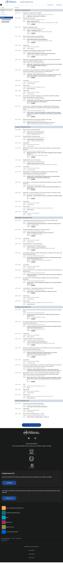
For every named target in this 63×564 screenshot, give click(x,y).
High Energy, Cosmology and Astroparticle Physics (13, 508)
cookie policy (31, 553)
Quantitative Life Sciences (8, 527)
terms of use (31, 557)
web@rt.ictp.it (4, 541)
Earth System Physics (7, 522)
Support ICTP (9, 498)
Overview (3, 7)
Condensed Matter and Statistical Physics (11, 512)
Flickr (35, 438)
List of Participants (6, 19)
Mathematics (5, 517)
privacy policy (31, 550)
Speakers (3, 12)
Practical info (3, 14)
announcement (5, 21)
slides (33, 24)
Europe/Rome (50, 4)
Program (2, 9)
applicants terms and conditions (31, 546)
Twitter (29, 438)
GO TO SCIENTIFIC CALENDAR (32, 425)
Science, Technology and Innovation (10, 531)
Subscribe (9, 482)
